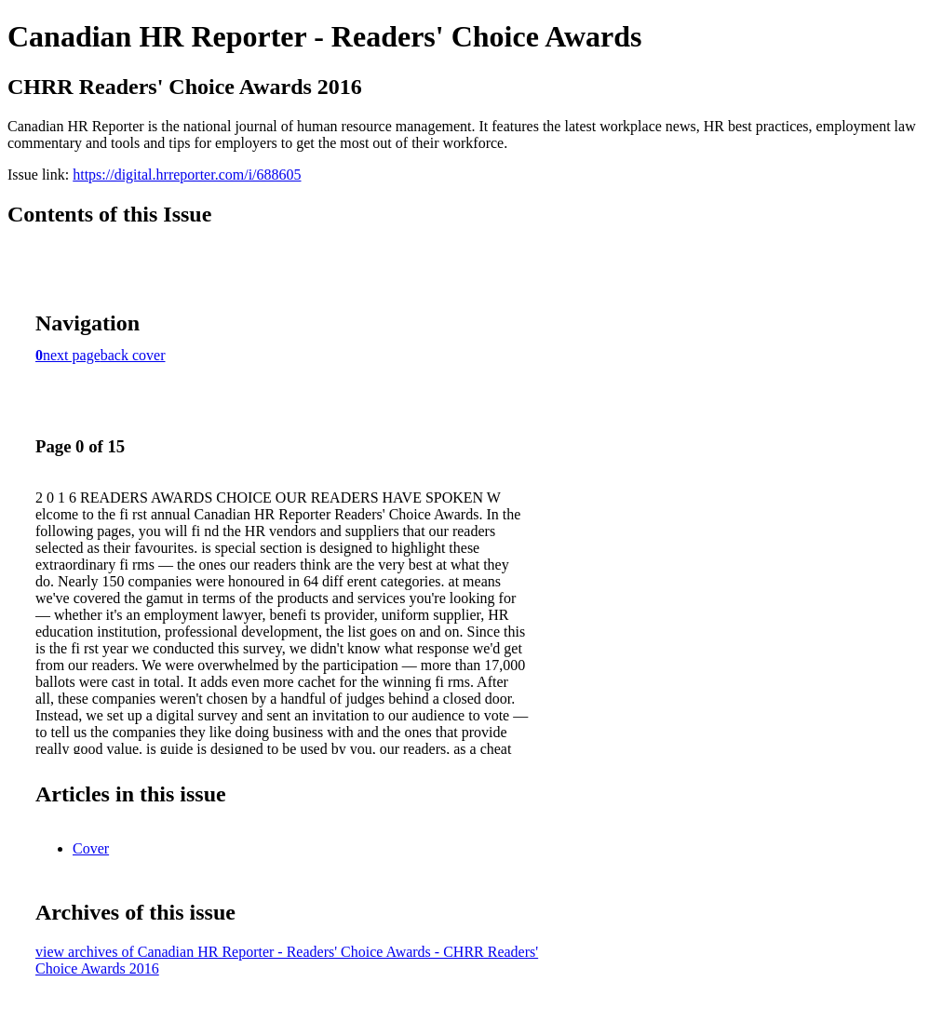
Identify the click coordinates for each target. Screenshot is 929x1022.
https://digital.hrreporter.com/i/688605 (187, 174)
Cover (91, 848)
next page (72, 355)
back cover (133, 355)
